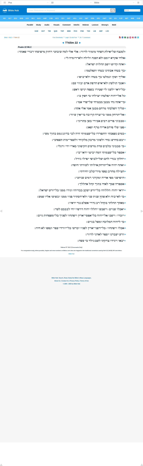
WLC (10, 37)
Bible (5, 37)
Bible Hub (71, 254)
